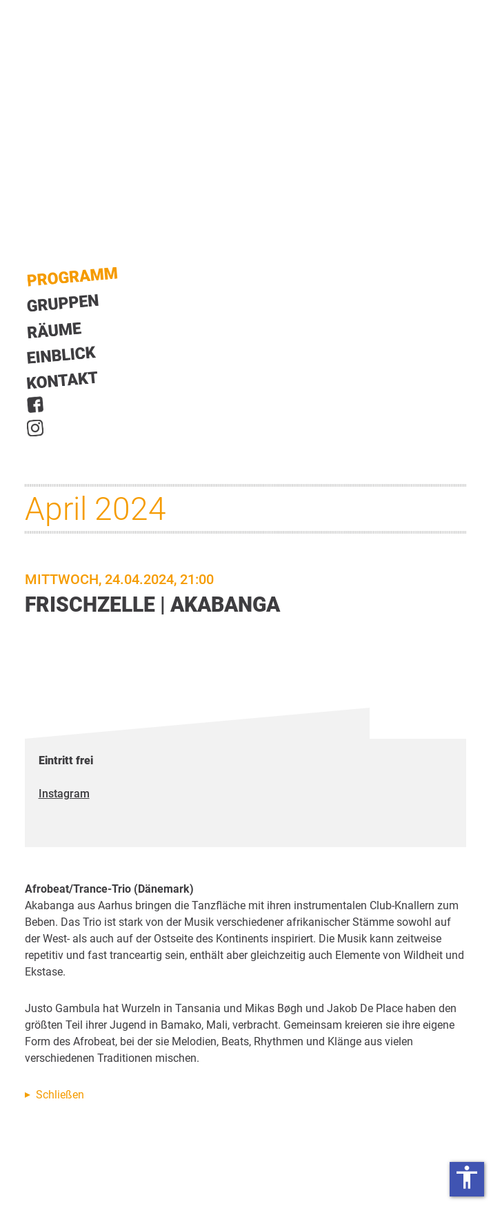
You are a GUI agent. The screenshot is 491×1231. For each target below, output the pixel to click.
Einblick (62, 355)
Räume (54, 330)
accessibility (467, 1177)
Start (72, 277)
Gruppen (63, 303)
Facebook (35, 404)
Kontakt (63, 380)
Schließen (60, 1094)
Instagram (35, 428)
